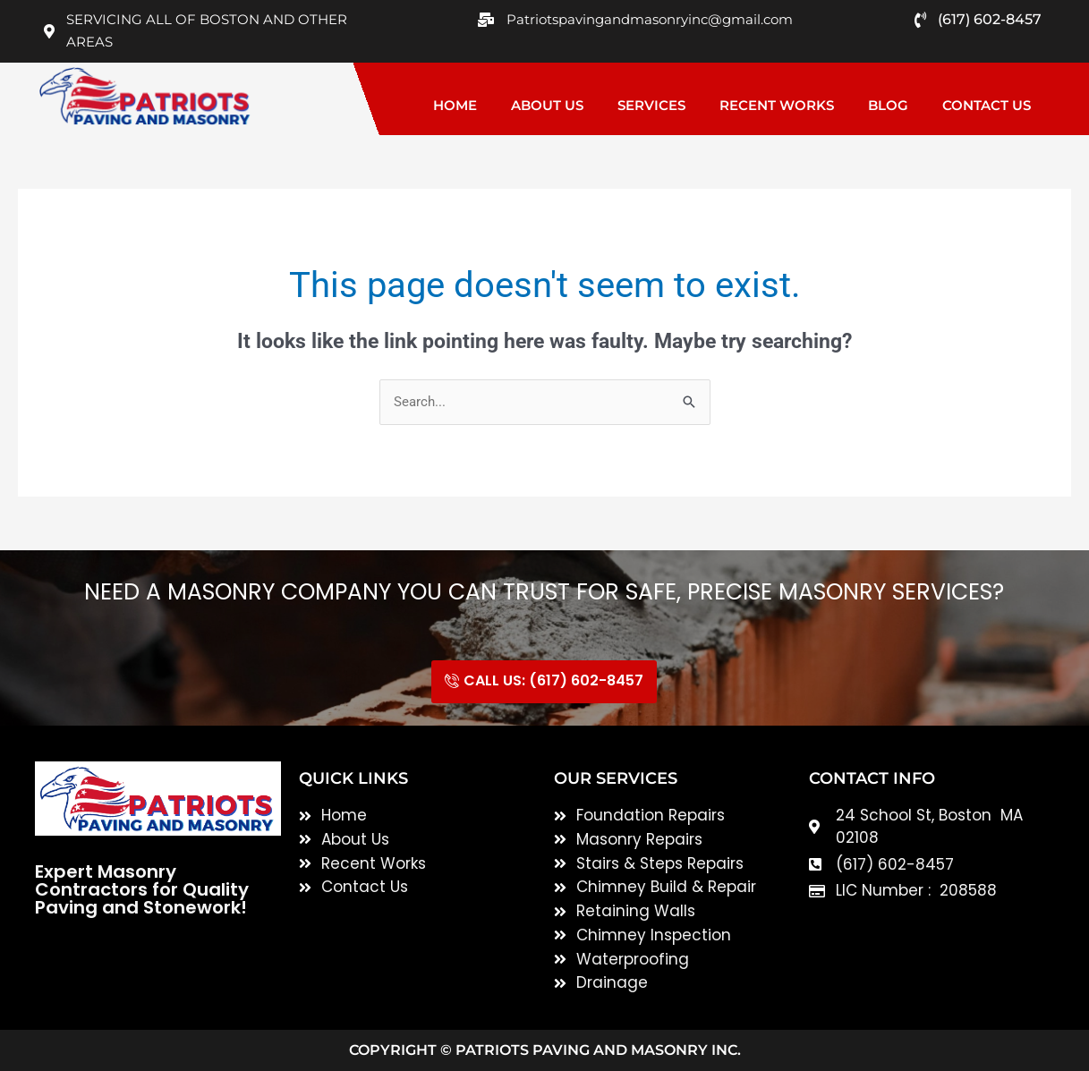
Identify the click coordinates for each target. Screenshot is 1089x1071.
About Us (547, 105)
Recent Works (776, 105)
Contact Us (986, 105)
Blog (888, 105)
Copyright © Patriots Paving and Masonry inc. (545, 1049)
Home (455, 105)
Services (651, 105)
